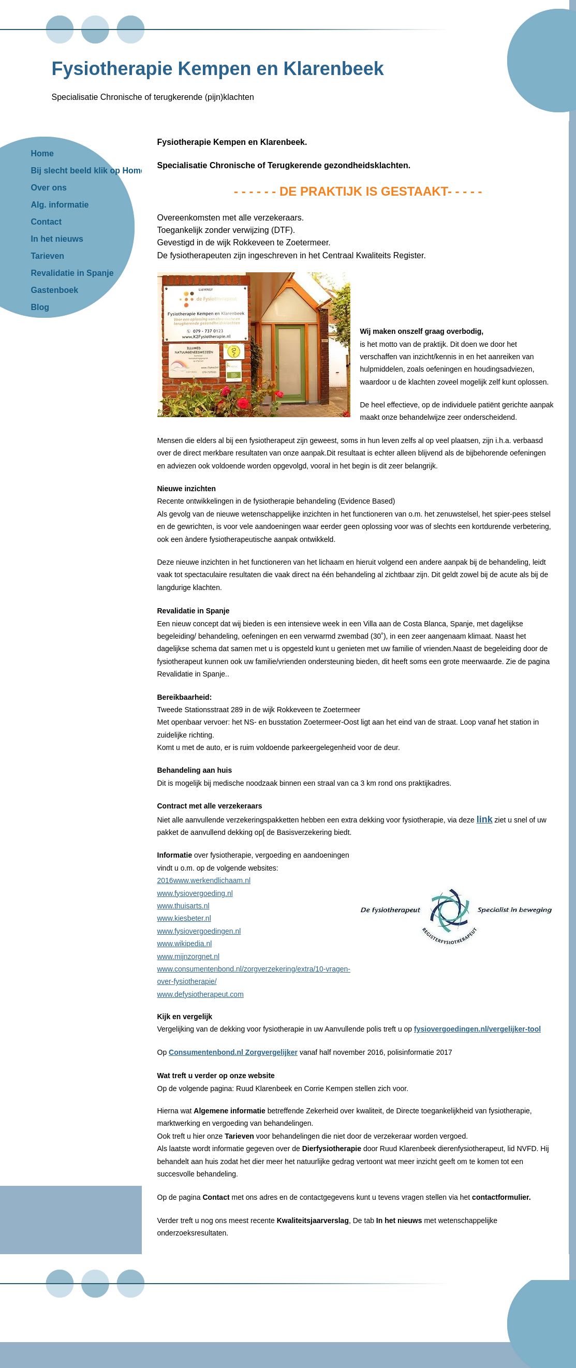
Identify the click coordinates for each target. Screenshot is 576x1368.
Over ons (49, 187)
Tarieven (48, 256)
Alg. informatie (60, 204)
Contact (46, 221)
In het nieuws (57, 238)
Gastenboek (55, 290)
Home (42, 153)
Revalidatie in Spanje (72, 273)
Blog (40, 307)
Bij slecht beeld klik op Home (88, 170)
